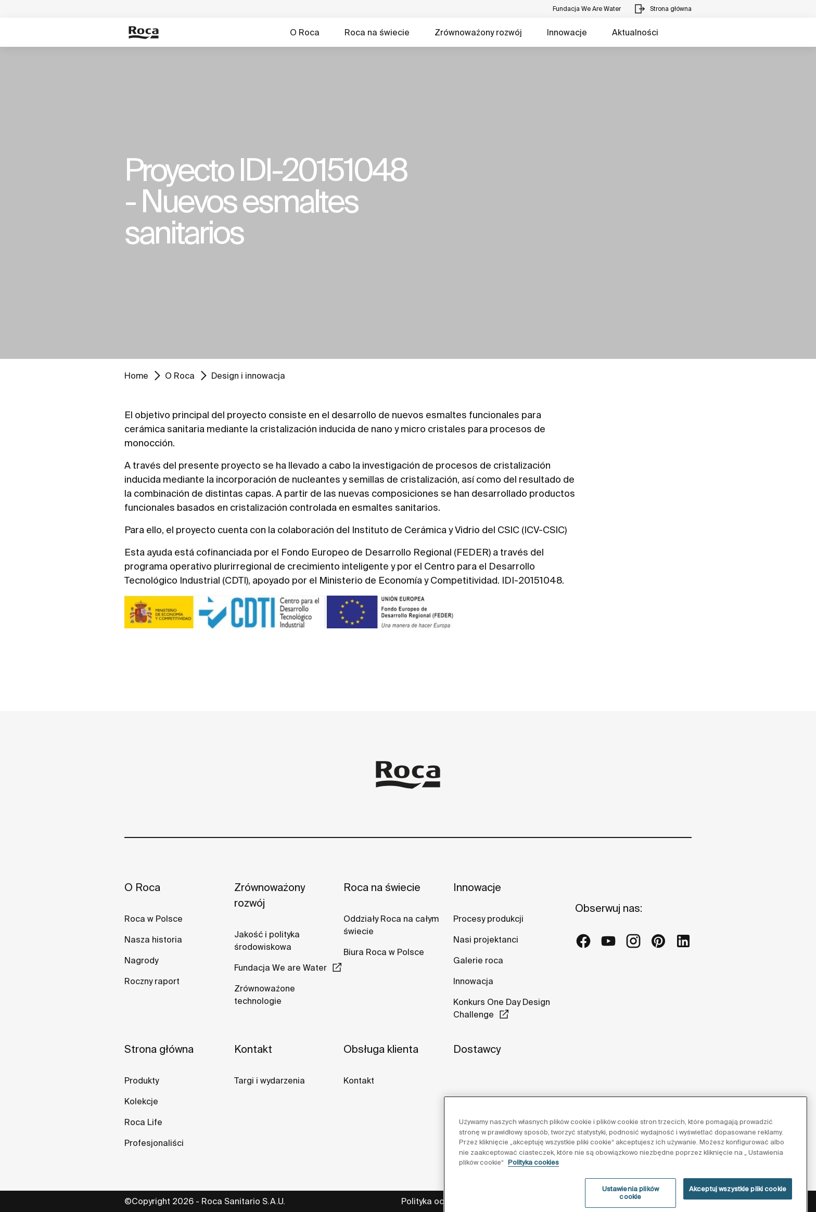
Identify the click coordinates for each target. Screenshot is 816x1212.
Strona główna (159, 1049)
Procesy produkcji (488, 918)
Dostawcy (477, 1049)
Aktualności (635, 32)
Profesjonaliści (154, 1142)
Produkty (141, 1080)
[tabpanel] (408, 203)
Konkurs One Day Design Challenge (501, 1008)
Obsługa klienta (380, 1049)
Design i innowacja (248, 375)
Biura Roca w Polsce (383, 952)
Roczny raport (152, 981)
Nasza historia (153, 939)
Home (136, 375)
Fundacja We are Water (280, 967)
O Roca (305, 32)
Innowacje (567, 32)
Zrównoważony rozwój (478, 32)
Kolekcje (141, 1101)
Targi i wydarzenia (269, 1080)
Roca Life (143, 1122)
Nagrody (141, 960)
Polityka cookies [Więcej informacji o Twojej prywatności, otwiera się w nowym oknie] (533, 1186)
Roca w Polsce (153, 918)
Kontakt (253, 1049)
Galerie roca (478, 960)
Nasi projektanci (485, 939)
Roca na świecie (377, 32)
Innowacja (473, 981)
